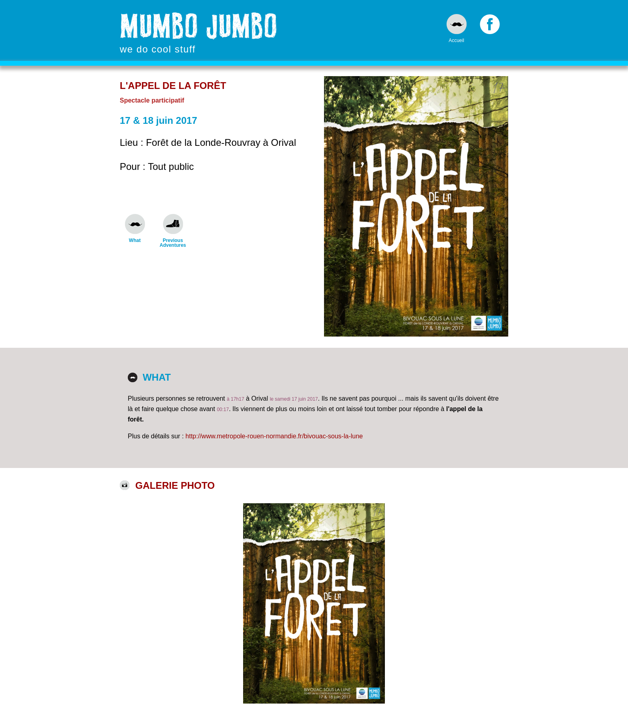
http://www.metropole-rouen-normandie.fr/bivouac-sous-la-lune (274, 436)
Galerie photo (175, 485)
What (135, 240)
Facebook (489, 26)
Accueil (456, 40)
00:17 (223, 409)
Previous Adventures (172, 243)
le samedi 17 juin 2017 (294, 399)
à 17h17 (235, 399)
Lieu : (133, 142)
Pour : (134, 166)
